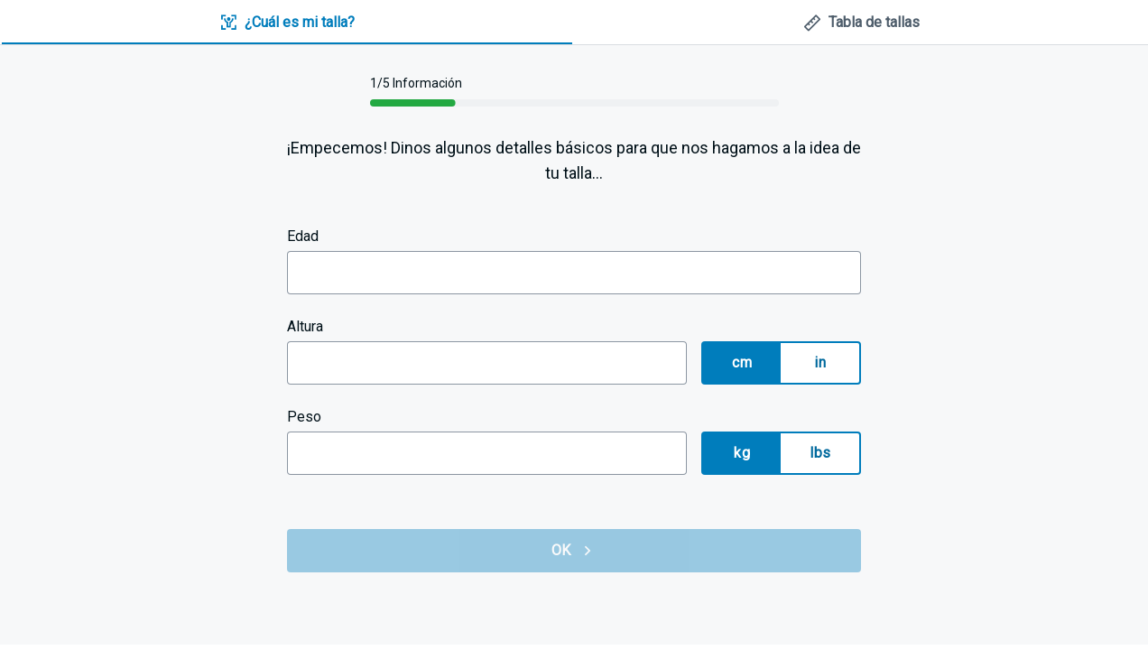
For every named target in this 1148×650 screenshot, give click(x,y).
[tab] (287, 23)
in (820, 362)
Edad (303, 236)
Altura (305, 326)
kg (742, 452)
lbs (820, 452)
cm (742, 362)
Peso (304, 416)
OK (574, 551)
